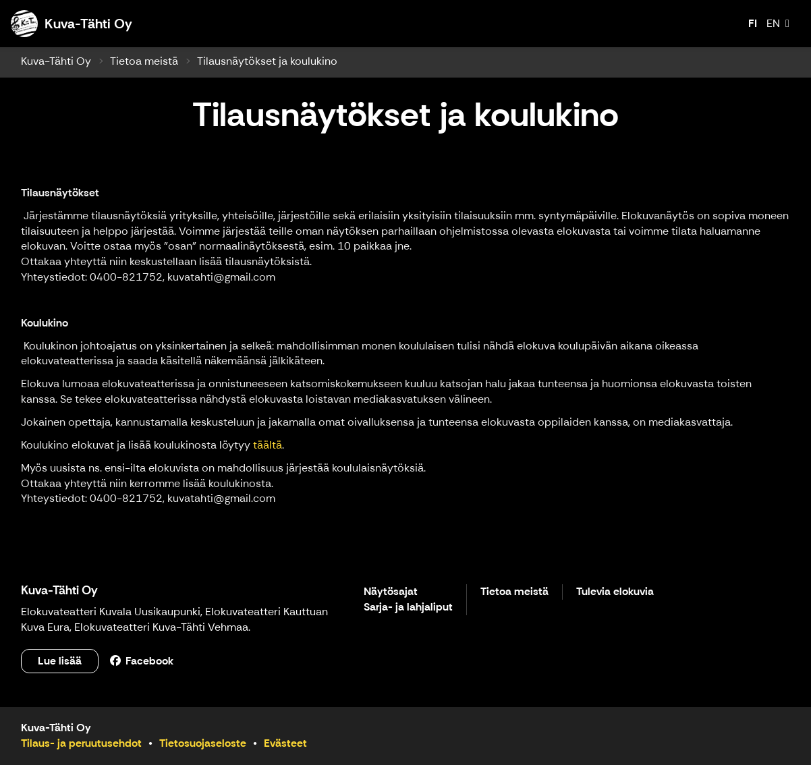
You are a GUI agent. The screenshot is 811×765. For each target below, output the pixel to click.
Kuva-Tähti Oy (56, 61)
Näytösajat (391, 592)
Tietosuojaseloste (202, 743)
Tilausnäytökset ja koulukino (267, 61)
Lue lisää (60, 661)
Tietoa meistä (144, 61)
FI (752, 23)
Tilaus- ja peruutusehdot (81, 743)
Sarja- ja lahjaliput (408, 607)
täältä (267, 445)
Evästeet (285, 743)
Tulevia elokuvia (615, 592)
